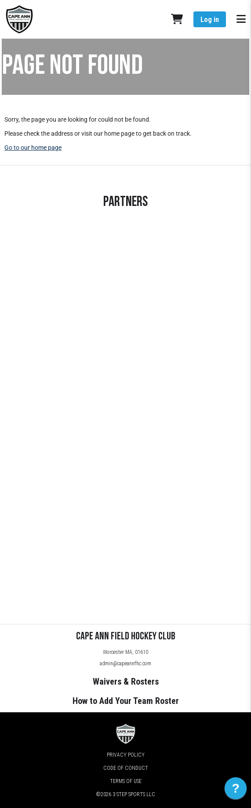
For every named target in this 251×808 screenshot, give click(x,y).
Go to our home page (33, 147)
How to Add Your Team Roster (126, 700)
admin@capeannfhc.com (125, 663)
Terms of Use (126, 781)
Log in (209, 19)
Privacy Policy (126, 755)
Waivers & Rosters (126, 681)
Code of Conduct (125, 768)
